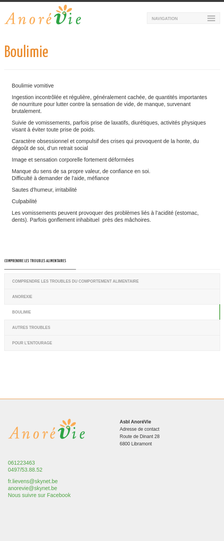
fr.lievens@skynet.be (33, 481)
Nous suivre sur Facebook (39, 495)
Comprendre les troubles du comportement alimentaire (75, 281)
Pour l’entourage (32, 343)
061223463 (21, 463)
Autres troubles (31, 327)
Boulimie (21, 312)
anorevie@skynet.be (32, 488)
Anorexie (22, 297)
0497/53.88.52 (25, 470)
